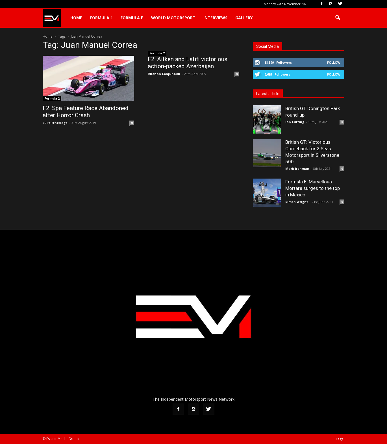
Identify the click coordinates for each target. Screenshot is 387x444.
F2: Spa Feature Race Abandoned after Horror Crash (86, 112)
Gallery (244, 17)
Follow (333, 62)
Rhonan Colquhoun (164, 74)
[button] (337, 18)
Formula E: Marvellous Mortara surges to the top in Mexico (312, 188)
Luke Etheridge (55, 123)
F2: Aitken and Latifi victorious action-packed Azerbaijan (187, 63)
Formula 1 (101, 17)
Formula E (132, 17)
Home (76, 17)
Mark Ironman (297, 168)
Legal (340, 439)
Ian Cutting (294, 122)
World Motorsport (173, 17)
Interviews (215, 17)
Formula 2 (52, 98)
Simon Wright (296, 202)
